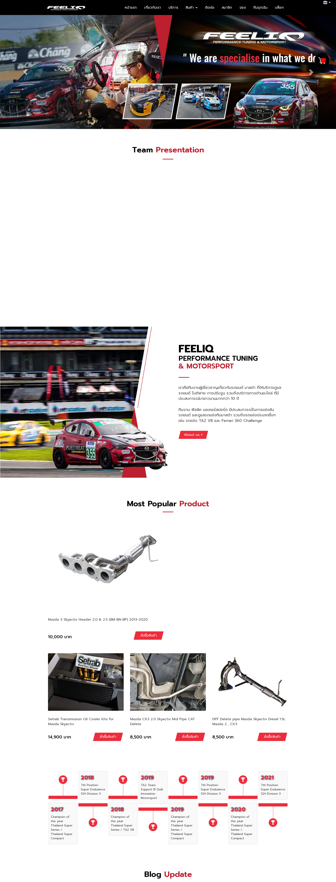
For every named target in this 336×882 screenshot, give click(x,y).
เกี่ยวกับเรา (152, 7)
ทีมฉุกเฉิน (260, 7)
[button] (25, 72)
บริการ (173, 7)
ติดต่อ (209, 7)
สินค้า (192, 7)
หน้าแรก (131, 7)
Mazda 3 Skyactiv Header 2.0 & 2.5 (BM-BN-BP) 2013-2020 (98, 619)
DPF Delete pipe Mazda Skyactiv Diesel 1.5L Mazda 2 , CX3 (248, 721)
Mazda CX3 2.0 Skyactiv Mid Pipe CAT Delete (162, 721)
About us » (193, 434)
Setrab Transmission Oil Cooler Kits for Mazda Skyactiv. (81, 721)
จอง (243, 7)
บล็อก (279, 7)
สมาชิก (227, 7)
